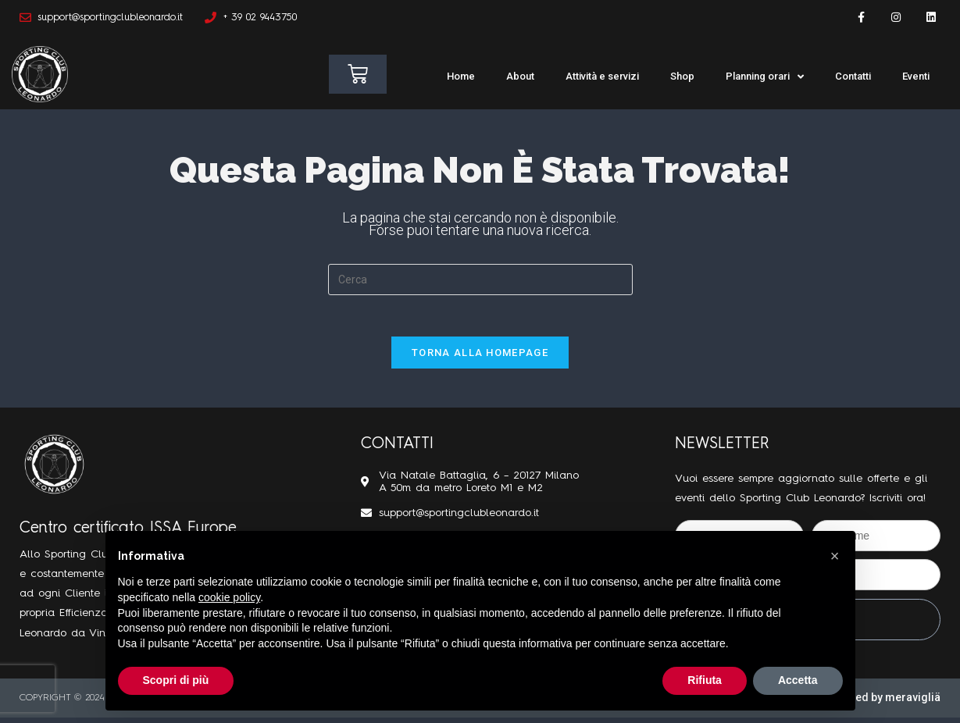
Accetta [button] (798, 680)
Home (461, 76)
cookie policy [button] (229, 597)
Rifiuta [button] (704, 680)
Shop (682, 76)
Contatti (853, 76)
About (520, 76)
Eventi (916, 76)
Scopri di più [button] (176, 680)
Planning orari (765, 77)
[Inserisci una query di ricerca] (480, 279)
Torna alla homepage (480, 358)
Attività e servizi (602, 76)
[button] (835, 555)
